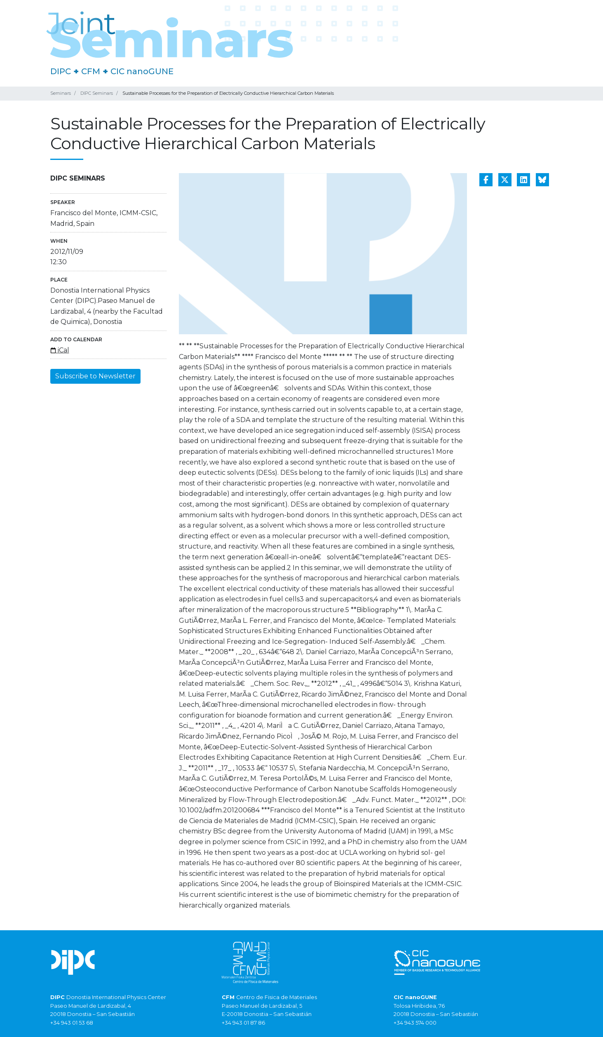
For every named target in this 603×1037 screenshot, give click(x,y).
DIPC (60, 71)
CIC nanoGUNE (142, 71)
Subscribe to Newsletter (95, 376)
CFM (90, 71)
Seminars (60, 93)
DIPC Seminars (96, 93)
